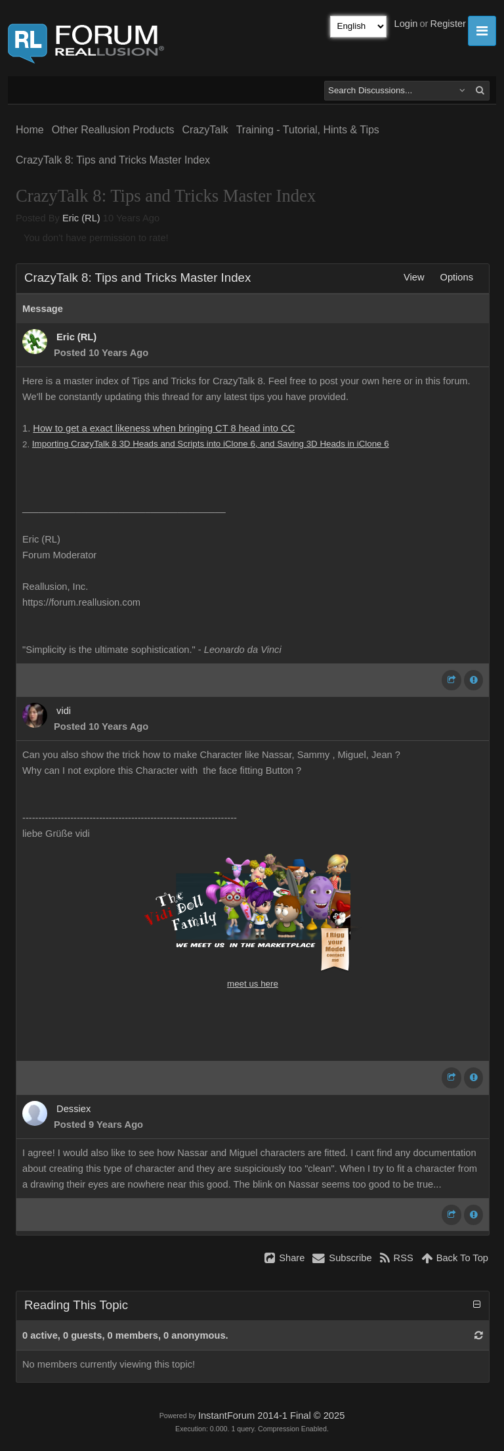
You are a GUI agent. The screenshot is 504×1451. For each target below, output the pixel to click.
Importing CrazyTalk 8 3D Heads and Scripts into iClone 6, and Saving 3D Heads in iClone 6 (210, 444)
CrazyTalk (205, 129)
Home (30, 129)
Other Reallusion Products (113, 129)
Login (406, 23)
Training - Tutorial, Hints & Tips (307, 129)
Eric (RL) (81, 218)
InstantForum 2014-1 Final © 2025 (271, 1415)
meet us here (252, 984)
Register (448, 23)
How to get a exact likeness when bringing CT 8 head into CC (164, 428)
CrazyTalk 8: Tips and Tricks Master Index (113, 160)
